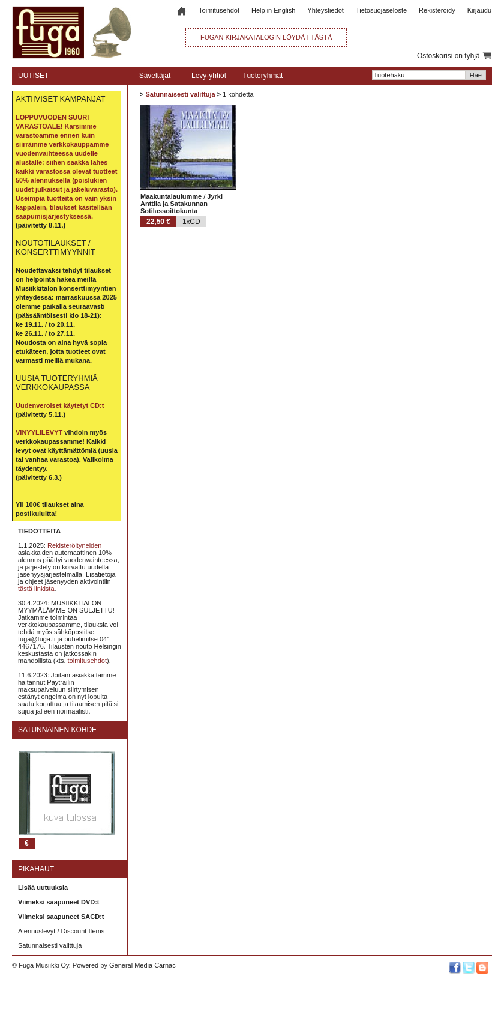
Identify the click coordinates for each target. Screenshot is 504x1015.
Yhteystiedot (325, 10)
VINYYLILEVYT (39, 432)
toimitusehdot (87, 660)
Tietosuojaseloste (381, 10)
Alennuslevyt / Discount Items (61, 931)
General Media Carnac (142, 965)
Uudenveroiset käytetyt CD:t (60, 405)
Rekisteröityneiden (74, 545)
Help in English (273, 10)
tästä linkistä (36, 588)
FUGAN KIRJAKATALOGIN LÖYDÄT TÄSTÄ (266, 37)
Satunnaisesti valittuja (50, 945)
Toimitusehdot (219, 10)
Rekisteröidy (437, 10)
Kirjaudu (479, 10)
